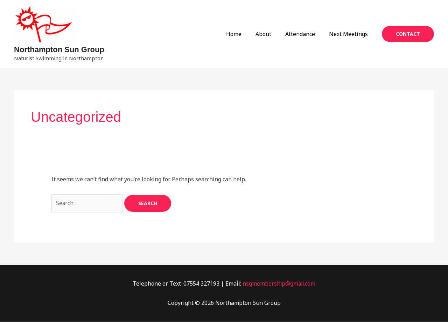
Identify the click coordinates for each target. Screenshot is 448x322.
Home (243, 34)
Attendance (304, 34)
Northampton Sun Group (59, 49)
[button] (408, 34)
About (270, 34)
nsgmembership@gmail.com (279, 283)
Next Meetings (349, 34)
